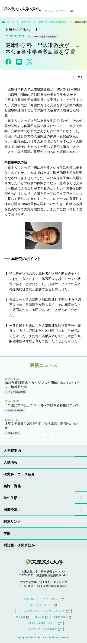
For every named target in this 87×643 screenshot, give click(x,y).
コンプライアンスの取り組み (44, 629)
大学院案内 (12, 451)
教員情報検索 (62, 617)
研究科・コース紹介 (19, 474)
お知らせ (26, 22)
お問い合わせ (31, 599)
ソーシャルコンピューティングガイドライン (44, 611)
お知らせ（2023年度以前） (53, 22)
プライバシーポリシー (43, 605)
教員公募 (22, 617)
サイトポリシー (54, 599)
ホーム (10, 22)
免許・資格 (12, 486)
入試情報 (10, 462)
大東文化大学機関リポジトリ (44, 623)
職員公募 (41, 617)
